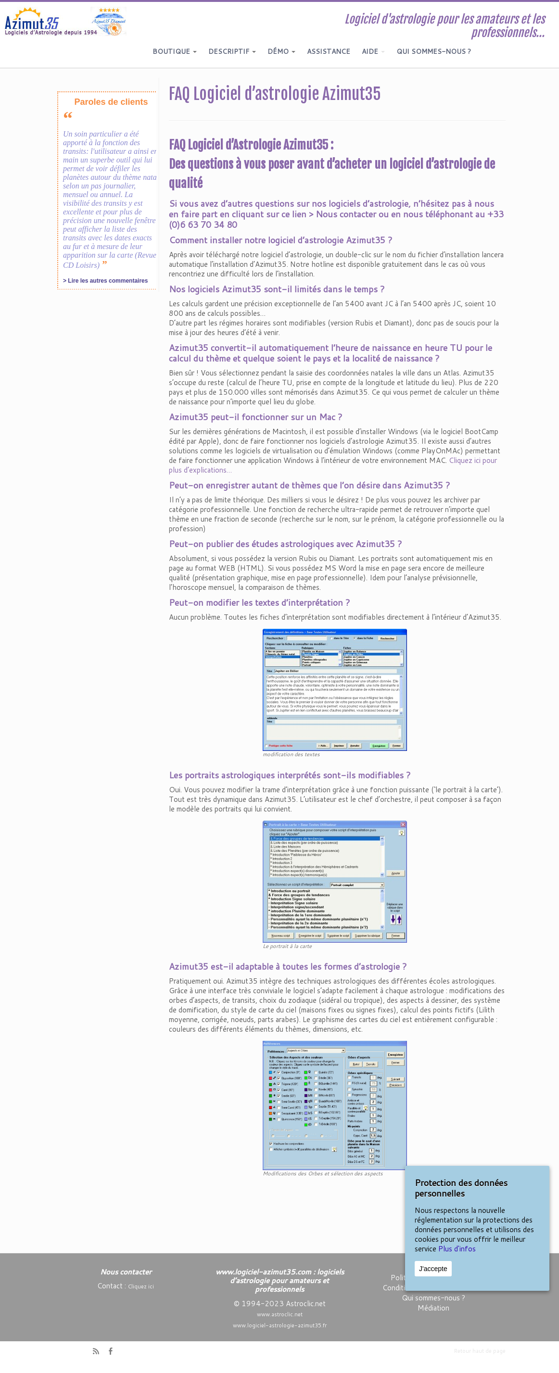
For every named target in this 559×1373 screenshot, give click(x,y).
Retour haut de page (480, 1351)
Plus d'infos (457, 1249)
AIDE (373, 51)
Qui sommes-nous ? (433, 1298)
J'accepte (433, 1269)
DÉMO (281, 51)
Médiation (433, 1308)
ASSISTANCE (328, 51)
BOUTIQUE (174, 51)
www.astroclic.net (280, 1314)
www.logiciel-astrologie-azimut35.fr (280, 1325)
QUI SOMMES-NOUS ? (433, 51)
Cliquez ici (141, 1286)
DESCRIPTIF (232, 51)
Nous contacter (346, 214)
